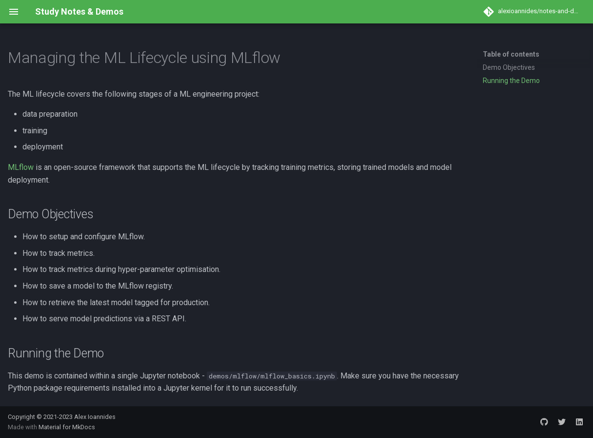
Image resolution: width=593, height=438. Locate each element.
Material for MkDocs (67, 427)
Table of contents (511, 54)
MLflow (21, 167)
